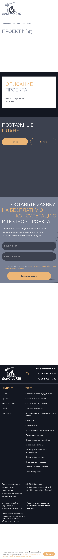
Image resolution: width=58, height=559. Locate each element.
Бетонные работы (34, 471)
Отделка (30, 420)
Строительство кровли (36, 403)
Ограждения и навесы (36, 462)
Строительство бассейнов (38, 440)
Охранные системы (34, 445)
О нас (4, 393)
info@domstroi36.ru (46, 368)
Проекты (14, 23)
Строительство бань (35, 457)
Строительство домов (36, 398)
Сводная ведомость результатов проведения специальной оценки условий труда (12, 490)
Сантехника (31, 425)
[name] (29, 246)
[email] (29, 256)
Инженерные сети (34, 408)
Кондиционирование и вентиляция (36, 450)
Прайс (5, 408)
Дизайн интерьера (34, 435)
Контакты (6, 413)
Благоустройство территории (40, 430)
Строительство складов (37, 467)
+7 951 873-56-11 (47, 373)
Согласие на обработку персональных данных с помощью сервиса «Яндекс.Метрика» (13, 517)
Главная (5, 23)
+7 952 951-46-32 (47, 378)
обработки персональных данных (20, 556)
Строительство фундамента (39, 393)
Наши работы (8, 403)
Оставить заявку (29, 276)
